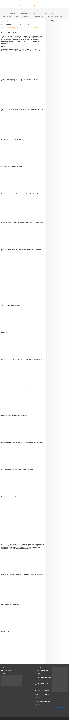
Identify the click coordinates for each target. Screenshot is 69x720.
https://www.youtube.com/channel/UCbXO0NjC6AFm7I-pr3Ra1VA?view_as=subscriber (19, 27)
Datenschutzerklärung (64, 718)
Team (17, 16)
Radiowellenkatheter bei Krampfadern (30, 13)
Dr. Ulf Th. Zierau (7, 16)
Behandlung (13, 10)
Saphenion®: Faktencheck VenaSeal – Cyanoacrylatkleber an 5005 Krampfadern (43, 672)
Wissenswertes (35, 10)
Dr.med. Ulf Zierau (56, 705)
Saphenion (4, 4)
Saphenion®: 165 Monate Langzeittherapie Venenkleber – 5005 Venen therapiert (42, 701)
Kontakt (54, 718)
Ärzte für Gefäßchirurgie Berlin (59, 707)
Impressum (57, 718)
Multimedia (45, 10)
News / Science (24, 10)
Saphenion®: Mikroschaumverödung (51, 13)
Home (4, 10)
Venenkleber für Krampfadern (10, 13)
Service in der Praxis (38, 16)
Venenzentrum (25, 16)
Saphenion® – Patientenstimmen (54, 16)
